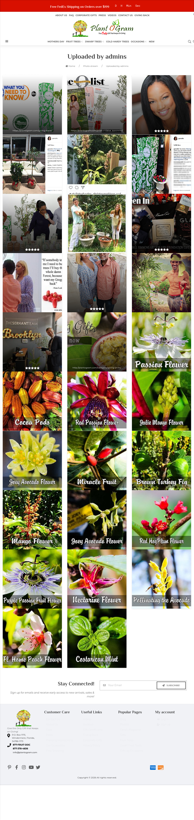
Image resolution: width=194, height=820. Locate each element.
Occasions (139, 41)
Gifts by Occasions (131, 752)
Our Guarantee (55, 747)
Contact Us (125, 15)
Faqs (49, 731)
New (152, 41)
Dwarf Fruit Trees (131, 747)
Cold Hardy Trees (117, 41)
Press (102, 15)
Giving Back (141, 15)
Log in (163, 721)
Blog (123, 721)
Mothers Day (56, 41)
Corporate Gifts (86, 15)
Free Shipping (55, 752)
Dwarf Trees (94, 41)
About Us (52, 726)
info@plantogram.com (25, 752)
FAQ (71, 15)
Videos (112, 15)
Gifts (123, 736)
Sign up (164, 726)
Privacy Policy (91, 747)
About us (61, 15)
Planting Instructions (59, 742)
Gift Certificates (92, 731)
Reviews (88, 726)
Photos (124, 726)
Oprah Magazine (130, 731)
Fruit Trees (74, 41)
